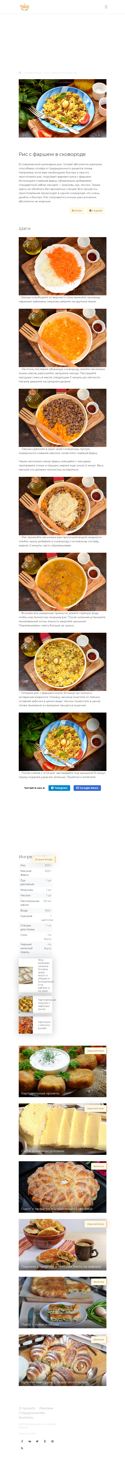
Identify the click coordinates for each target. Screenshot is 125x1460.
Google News (87, 787)
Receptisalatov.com (36, 1424)
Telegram (59, 787)
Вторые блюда (33, 72)
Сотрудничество (32, 1413)
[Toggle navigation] (106, 7)
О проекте (27, 1408)
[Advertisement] (62, 42)
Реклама (46, 1408)
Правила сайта (27, 1433)
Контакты (26, 1417)
